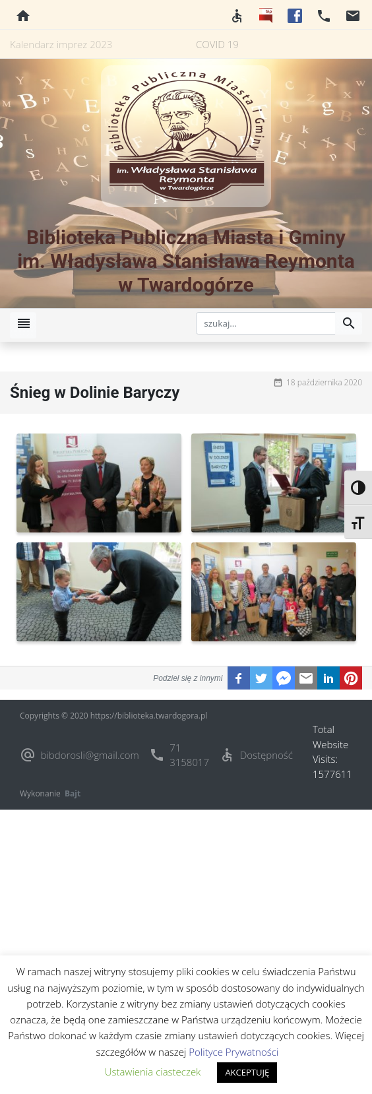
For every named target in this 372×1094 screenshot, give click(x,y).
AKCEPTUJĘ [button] (247, 1072)
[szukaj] (266, 323)
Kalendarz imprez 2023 (61, 44)
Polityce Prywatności (233, 1051)
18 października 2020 (324, 382)
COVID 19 (217, 44)
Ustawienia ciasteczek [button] (153, 1071)
